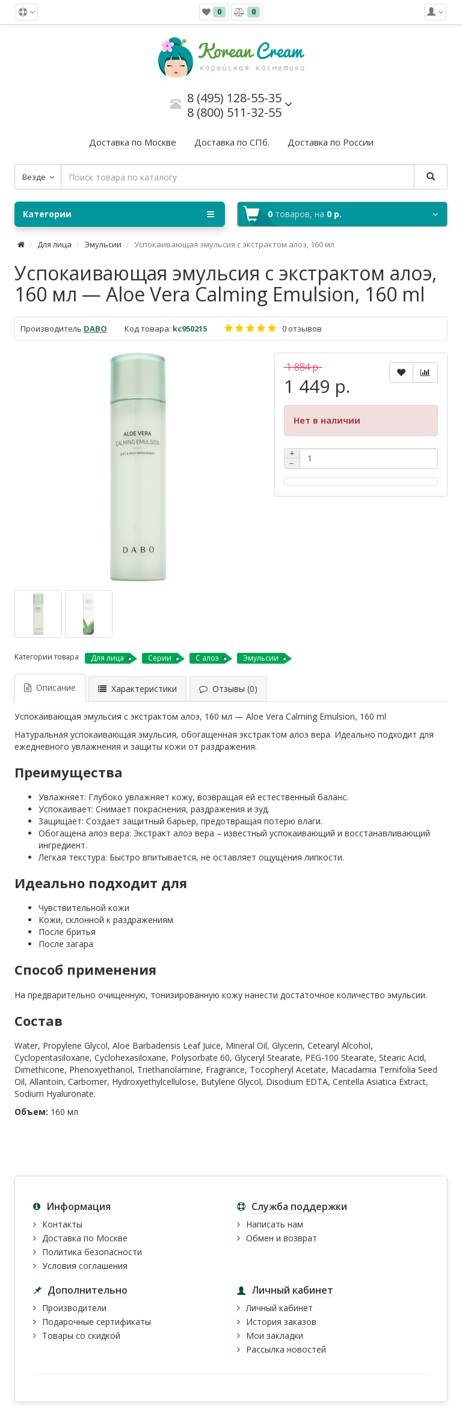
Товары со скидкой (81, 1335)
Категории (118, 214)
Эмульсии (103, 244)
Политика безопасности (92, 1252)
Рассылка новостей (286, 1349)
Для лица (54, 244)
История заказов (281, 1321)
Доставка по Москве (85, 1238)
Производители (74, 1308)
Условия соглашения (85, 1265)
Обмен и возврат (281, 1238)
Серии (159, 658)
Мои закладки (274, 1335)
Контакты (62, 1224)
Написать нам (274, 1224)
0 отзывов (302, 328)
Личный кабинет (279, 1308)
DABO (95, 328)
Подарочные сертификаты (96, 1321)
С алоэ (207, 658)
